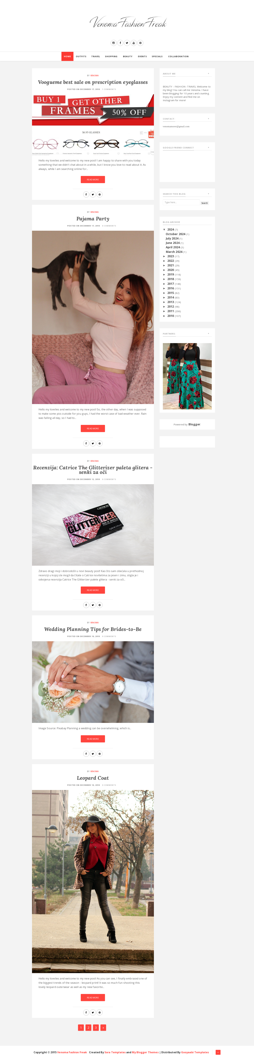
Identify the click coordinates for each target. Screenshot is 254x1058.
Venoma (94, 75)
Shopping (111, 56)
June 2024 (173, 243)
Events (142, 56)
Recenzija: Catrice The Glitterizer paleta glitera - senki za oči (92, 469)
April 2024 (173, 247)
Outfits (81, 56)
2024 (171, 229)
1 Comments (109, 89)
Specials (157, 56)
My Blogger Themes (145, 1052)
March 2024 (174, 252)
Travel (95, 56)
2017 (171, 284)
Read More (93, 179)
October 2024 (176, 234)
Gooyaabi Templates (195, 1052)
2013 (171, 302)
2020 (171, 270)
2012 (171, 306)
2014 (171, 297)
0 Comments (109, 226)
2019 (171, 274)
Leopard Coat (93, 778)
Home (67, 56)
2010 (171, 316)
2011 (171, 311)
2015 (171, 293)
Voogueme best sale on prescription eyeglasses (93, 82)
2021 (171, 265)
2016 (171, 288)
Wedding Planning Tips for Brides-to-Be (93, 629)
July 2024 (172, 238)
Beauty (127, 56)
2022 (171, 261)
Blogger (194, 424)
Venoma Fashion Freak (72, 1052)
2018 (171, 279)
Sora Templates (115, 1052)
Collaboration (178, 56)
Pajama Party (93, 218)
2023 (171, 256)
